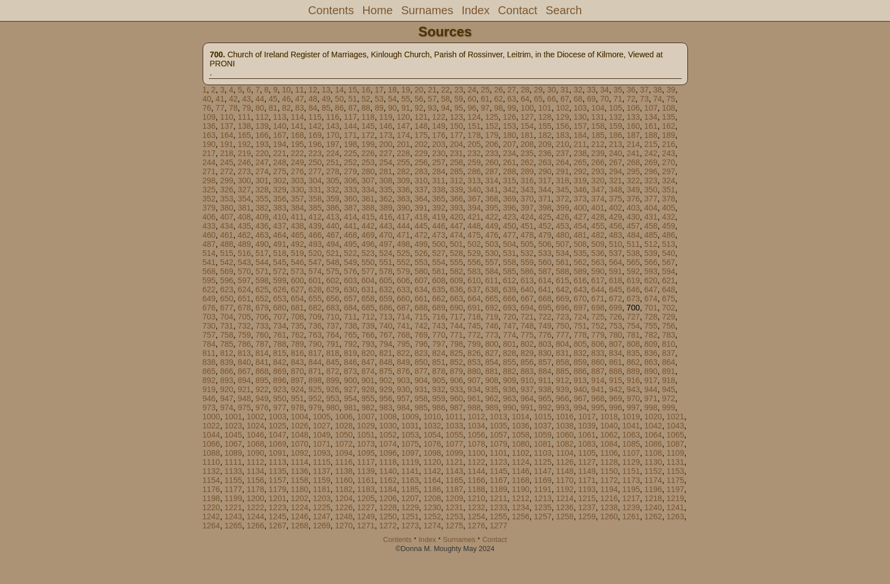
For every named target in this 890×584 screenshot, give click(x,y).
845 (332, 362)
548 (332, 262)
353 (226, 198)
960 (456, 398)
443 (385, 225)
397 (527, 207)
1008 (388, 416)
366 (456, 198)
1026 (299, 425)
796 (420, 343)
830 (544, 353)
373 (579, 198)
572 (279, 271)
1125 (543, 462)
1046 (255, 434)
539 (650, 253)
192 (244, 144)
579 (403, 271)
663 (456, 298)
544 (261, 262)
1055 (454, 434)
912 (562, 380)
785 (226, 343)
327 (244, 189)
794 (385, 343)
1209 (454, 498)
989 (491, 407)
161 (650, 126)
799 (474, 343)
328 (261, 189)
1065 (675, 434)
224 (332, 153)
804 (562, 343)
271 (209, 171)
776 (544, 334)
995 (597, 407)
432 (668, 216)
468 (350, 235)
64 (525, 98)
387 (350, 207)
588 (562, 271)
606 (403, 280)
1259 (586, 516)
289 (527, 171)
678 (244, 307)
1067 (233, 443)
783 (668, 334)
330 (297, 189)
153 (509, 126)
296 (650, 171)
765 (350, 334)
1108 (653, 452)
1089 (233, 452)
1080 (521, 443)
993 (562, 407)
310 (420, 180)
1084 (609, 443)
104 (597, 107)
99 (512, 107)
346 (579, 189)
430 (633, 216)
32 (578, 89)
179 (491, 135)
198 (350, 144)
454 (579, 225)
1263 (675, 516)
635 (438, 289)
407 (226, 216)
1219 (675, 498)
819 (350, 353)
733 (261, 325)
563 (597, 262)
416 (385, 216)
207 (509, 144)
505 (527, 244)
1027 (321, 425)
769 (420, 334)
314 (491, 180)
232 (474, 153)
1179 (277, 489)
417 (403, 216)
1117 (366, 462)
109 (209, 116)
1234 (521, 507)
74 (657, 98)
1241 (675, 507)
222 (297, 153)
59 (458, 98)
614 (544, 280)
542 (226, 262)
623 (226, 289)
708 (297, 316)
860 (597, 362)
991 (527, 407)
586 (527, 271)
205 (474, 144)
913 (579, 380)
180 (509, 135)
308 (385, 180)
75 (670, 98)
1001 (233, 416)
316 (527, 180)
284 (438, 171)
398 (544, 207)
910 (527, 380)
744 (456, 325)
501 (456, 244)
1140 (388, 471)
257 (438, 162)
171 (350, 135)
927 (350, 389)
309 (403, 180)
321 (615, 180)
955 (368, 398)
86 (339, 107)
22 (445, 89)
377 (650, 198)
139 (261, 126)
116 (332, 116)
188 (650, 135)
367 (474, 198)
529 (474, 253)
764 (332, 334)
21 (432, 89)
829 (527, 353)
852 (456, 362)
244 (209, 162)
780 (615, 334)
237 (562, 153)
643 (579, 289)
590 (597, 271)
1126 (565, 462)
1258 (565, 516)
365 (438, 198)
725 (597, 316)
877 (420, 371)
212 (597, 144)
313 (474, 180)
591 (615, 271)
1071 (321, 443)
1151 (631, 471)
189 (668, 135)
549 (350, 262)
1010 (432, 416)
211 (579, 144)
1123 (498, 462)
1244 (255, 516)
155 (544, 126)
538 (633, 253)
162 (668, 126)
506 (544, 244)
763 (314, 334)
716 (438, 316)
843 (297, 362)
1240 (653, 507)
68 (578, 98)
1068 (255, 443)
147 (403, 126)
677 (226, 307)
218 (226, 153)
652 (261, 298)
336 (403, 189)
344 (544, 189)
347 (597, 189)
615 (562, 280)
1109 (675, 452)
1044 (211, 434)
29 (538, 89)
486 (668, 235)
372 (562, 198)
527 (438, 253)
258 (456, 162)
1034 (476, 425)
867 (244, 371)
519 (297, 253)
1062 (609, 434)
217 (209, 153)
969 (615, 398)
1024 (255, 425)
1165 (454, 480)
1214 (565, 498)
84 (312, 107)
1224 (299, 507)
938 (544, 389)
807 (615, 343)
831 (562, 353)
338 (438, 189)
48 (312, 98)
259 (474, 162)
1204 (343, 498)
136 (209, 126)
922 (261, 389)
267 (615, 162)
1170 (565, 480)
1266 (255, 525)
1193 (586, 489)
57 (432, 98)
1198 (211, 498)
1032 (432, 425)
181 (527, 135)
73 (644, 98)
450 (509, 225)
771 (456, 334)
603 (350, 280)
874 (368, 371)
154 (527, 126)
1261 (631, 516)
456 (615, 225)
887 (597, 371)
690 (456, 307)
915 (615, 380)
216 (668, 144)
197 (332, 144)
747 (509, 325)
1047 (277, 434)
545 (279, 262)
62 (498, 98)
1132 (211, 471)
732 (244, 325)
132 (615, 116)
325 (209, 189)
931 (420, 389)
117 (350, 116)
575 (332, 271)
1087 (675, 443)
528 (456, 253)
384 (297, 207)
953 (332, 398)
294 (615, 171)
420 (456, 216)
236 (544, 153)
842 (279, 362)
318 (562, 180)
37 (644, 89)
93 (432, 107)
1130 (653, 462)
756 (668, 325)
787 (261, 343)
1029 (366, 425)
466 (314, 235)
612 (509, 280)
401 (597, 207)
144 (350, 126)
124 (474, 116)
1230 (432, 507)
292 (579, 171)
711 (350, 316)
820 (368, 353)
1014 (521, 416)
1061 (586, 434)
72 (631, 98)
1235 (543, 507)
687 (403, 307)
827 (491, 353)
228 (403, 153)
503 (491, 244)
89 (379, 107)
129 (562, 116)
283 (420, 171)
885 (562, 371)
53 (379, 98)
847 (368, 362)
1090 (255, 452)
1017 (586, 416)
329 (279, 189)
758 (226, 334)
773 (491, 334)
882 (509, 371)
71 (618, 98)
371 (544, 198)
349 (633, 189)
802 (527, 343)
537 (615, 253)
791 (332, 343)
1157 (277, 480)
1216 (609, 498)
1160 (343, 480)
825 (456, 353)
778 (579, 334)
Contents (331, 10)
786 (244, 343)
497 (385, 244)
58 (445, 98)
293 (597, 171)
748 (527, 325)
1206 (388, 498)
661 (420, 298)
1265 (233, 525)
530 (491, 253)
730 (209, 325)
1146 (521, 471)
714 (403, 316)
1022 (211, 425)
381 (244, 207)
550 (368, 262)
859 (579, 362)
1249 (366, 516)
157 (579, 126)
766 (368, 334)
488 (226, 244)
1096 (388, 452)
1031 (410, 425)
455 (597, 225)
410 (279, 216)
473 (438, 235)
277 (314, 171)
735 (297, 325)
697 (579, 307)
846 (350, 362)
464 (279, 235)
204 (456, 144)
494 (332, 244)
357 (297, 198)
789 (297, 343)
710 (332, 316)
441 (350, 225)
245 (226, 162)
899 (332, 380)
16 (366, 89)
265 (579, 162)
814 (261, 353)
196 (314, 144)
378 (668, 198)
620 (650, 280)
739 (368, 325)
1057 (498, 434)
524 (385, 253)
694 (527, 307)
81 (273, 107)
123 (456, 116)
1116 (343, 462)
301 (261, 180)
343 (527, 189)
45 (273, 98)
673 (633, 298)
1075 (410, 443)
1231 (454, 507)
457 (633, 225)
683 (332, 307)
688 (420, 307)
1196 (653, 489)
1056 (476, 434)
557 (491, 262)
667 (527, 298)
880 (474, 371)
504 (509, 244)
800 (491, 343)
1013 (498, 416)
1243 (233, 516)
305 (332, 180)
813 (244, 353)
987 (456, 407)
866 (226, 371)
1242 (211, 516)
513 (668, 244)
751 (579, 325)
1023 (233, 425)
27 (512, 89)
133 (633, 116)
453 (562, 225)
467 (332, 235)
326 (226, 189)
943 (633, 389)
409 (261, 216)
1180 (299, 489)
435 (244, 225)
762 (297, 334)
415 (368, 216)
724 (579, 316)
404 (650, 207)
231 (456, 153)
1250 (388, 516)
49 (326, 98)
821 (385, 353)
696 (562, 307)
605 (385, 280)
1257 (543, 516)
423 (509, 216)
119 (385, 116)
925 (314, 389)
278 (332, 171)
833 (597, 353)
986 (438, 407)
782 (650, 334)
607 (420, 280)
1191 (543, 489)
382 (261, 207)
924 (297, 389)
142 (314, 126)
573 (297, 271)
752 (597, 325)
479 (544, 235)
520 (314, 253)
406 (209, 216)
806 (597, 343)
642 (562, 289)
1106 (609, 452)
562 (579, 262)
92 (418, 107)
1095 (366, 452)
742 (420, 325)
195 (297, 144)
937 (527, 389)
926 (332, 389)
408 (244, 216)
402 (615, 207)
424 (527, 216)
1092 (299, 452)
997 (633, 407)
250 (314, 162)
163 (209, 135)
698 (597, 307)
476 (491, 235)
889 (633, 371)
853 (474, 362)
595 (209, 280)
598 (261, 280)
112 (261, 116)
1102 (521, 452)
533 (544, 253)
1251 (410, 516)
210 (562, 144)
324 (668, 180)
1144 (476, 471)
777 (562, 334)
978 (297, 407)
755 (650, 325)
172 (368, 135)
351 (668, 189)
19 (405, 89)
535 (579, 253)
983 (385, 407)
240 (615, 153)
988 (474, 407)
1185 (410, 489)
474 (456, 235)
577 (368, 271)
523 (368, 253)
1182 (343, 489)
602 (332, 280)
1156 (255, 480)
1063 (631, 434)
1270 (343, 525)
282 (403, 171)
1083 (586, 443)
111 (244, 116)
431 (650, 216)
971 (650, 398)
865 (209, 371)
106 (633, 107)
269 (650, 162)
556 (474, 262)
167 (279, 135)
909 (509, 380)
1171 (586, 480)
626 (279, 289)
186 (615, 135)
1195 (631, 489)
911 (544, 380)
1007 (366, 416)
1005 (321, 416)
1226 (343, 507)
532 (527, 253)
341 (491, 189)
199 (368, 144)
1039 (586, 425)
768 (403, 334)
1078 (476, 443)
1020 (653, 416)
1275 (454, 525)
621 (668, 280)
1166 (476, 480)
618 (615, 280)
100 (527, 107)
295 (633, 171)
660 (403, 298)
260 (491, 162)
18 (392, 89)
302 (279, 180)
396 (509, 207)
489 (244, 244)
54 (392, 98)
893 (226, 380)
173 (385, 135)
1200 (255, 498)
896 (279, 380)
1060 (565, 434)
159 (615, 126)
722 (544, 316)
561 (562, 262)
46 (286, 98)
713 (385, 316)
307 (368, 180)
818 (332, 353)
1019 (631, 416)
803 (544, 343)
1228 (388, 507)
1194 (609, 489)
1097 (410, 452)
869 (279, 371)
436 (261, 225)
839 (226, 362)
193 (261, 144)
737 (332, 325)
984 (403, 407)
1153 (675, 471)
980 (332, 407)
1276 (476, 525)
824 (438, 353)
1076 (432, 443)
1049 (321, 434)
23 (458, 89)
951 (297, 398)
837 (668, 353)
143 (332, 126)
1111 (233, 462)
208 (527, 144)
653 (279, 298)
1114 (299, 462)
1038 (565, 425)
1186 (432, 489)
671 (597, 298)
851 (438, 362)
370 (527, 198)
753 (615, 325)
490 (261, 244)
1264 (211, 525)
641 (544, 289)
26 (498, 89)
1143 (454, 471)
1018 (609, 416)
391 (420, 207)
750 (562, 325)
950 (279, 398)
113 (279, 116)
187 (633, 135)
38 (657, 89)
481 (579, 235)
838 (209, 362)
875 (385, 371)
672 (615, 298)
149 (438, 126)
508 (579, 244)
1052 (388, 434)
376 (633, 198)
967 (579, 398)
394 (474, 207)
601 (314, 280)
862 (633, 362)
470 (385, 235)
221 (279, 153)
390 (403, 207)
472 (420, 235)
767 (385, 334)
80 (260, 107)
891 (668, 371)
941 (597, 389)
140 (279, 126)
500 (438, 244)
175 (420, 135)
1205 (366, 498)
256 (420, 162)
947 (226, 398)
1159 (321, 480)
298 (209, 180)
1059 (543, 434)
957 (403, 398)
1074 (388, 443)
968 (597, 398)
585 (509, 271)
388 (368, 207)
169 (314, 135)
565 (633, 262)
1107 (631, 452)
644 (597, 289)
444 (403, 225)
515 (226, 253)
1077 (454, 443)
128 (544, 116)
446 (438, 225)
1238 (609, 507)
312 (456, 180)
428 (597, 216)
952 (314, 398)
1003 (277, 416)
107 (650, 107)
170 (332, 135)
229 (420, 153)
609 (456, 280)
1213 (543, 498)
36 (631, 89)
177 (456, 135)
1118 (388, 462)
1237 (586, 507)
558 (509, 262)
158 (597, 126)
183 (562, 135)
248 (279, 162)
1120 (432, 462)
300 (244, 180)
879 (456, 371)
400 (579, 207)
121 (420, 116)
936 (509, 389)
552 (403, 262)
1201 (277, 498)
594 (668, 271)
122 (438, 116)
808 (633, 343)
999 (668, 407)
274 (261, 171)
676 (209, 307)
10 (286, 89)
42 (233, 98)
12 (312, 89)
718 (474, 316)
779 (597, 334)
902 (385, 380)
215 (650, 144)
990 (509, 407)
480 (562, 235)
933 (456, 389)
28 (525, 89)
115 (314, 116)
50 (339, 98)
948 (244, 398)
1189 (498, 489)
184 (579, 135)
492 (297, 244)
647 (650, 289)
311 (438, 180)
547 (314, 262)
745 (474, 325)
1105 (586, 452)
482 (597, 235)
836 (650, 353)
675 (668, 298)
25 (485, 89)
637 (474, 289)
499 (420, 244)
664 (474, 298)
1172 (609, 480)
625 (261, 289)
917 (650, 380)
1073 (366, 443)
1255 (498, 516)
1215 (586, 498)
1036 (521, 425)
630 (350, 289)
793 (368, 343)
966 (562, 398)
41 (220, 98)
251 (332, 162)
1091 (277, 452)
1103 (543, 452)
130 (579, 116)
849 (403, 362)
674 (650, 298)
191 (226, 144)
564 (615, 262)
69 (591, 98)
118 (368, 116)
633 (403, 289)
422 (491, 216)
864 (668, 362)
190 (209, 144)
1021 (675, 416)
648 (668, 289)
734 (279, 325)
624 (244, 289)
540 (668, 253)
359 (332, 198)
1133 (233, 471)
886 (579, 371)
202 (420, 144)
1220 (211, 507)
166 (261, 135)
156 (562, 126)
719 (491, 316)
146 (385, 126)
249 (297, 162)
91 (405, 107)
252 (350, 162)
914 (597, 380)
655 (314, 298)
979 (314, 407)
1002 (255, 416)
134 (650, 116)
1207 (410, 498)
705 (244, 316)
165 (244, 135)
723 (562, 316)
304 (314, 180)
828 (509, 353)
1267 (277, 525)
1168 (521, 480)
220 (261, 153)
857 (544, 362)
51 (352, 98)
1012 (476, 416)
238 (579, 153)
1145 (498, 471)
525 (403, 253)
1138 (343, 471)
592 (633, 271)
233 (491, 153)
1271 (366, 525)
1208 (432, 498)
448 (474, 225)
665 (491, 298)
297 (668, 171)
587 (544, 271)
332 (332, 189)
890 (650, 371)
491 (279, 244)
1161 (366, 480)
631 (368, 289)
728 (650, 316)
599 (279, 280)
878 (438, 371)
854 (491, 362)
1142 (432, 471)
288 (509, 171)
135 (668, 116)
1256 (521, 516)
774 (509, 334)
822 (403, 353)
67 (564, 98)
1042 (653, 425)
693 (509, 307)
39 (670, 89)
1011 (454, 416)
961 (474, 398)
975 (244, 407)
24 (472, 89)
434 (226, 225)
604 (368, 280)
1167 (498, 480)
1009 (410, 416)
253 (368, 162)
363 (403, 198)
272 (226, 171)
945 (668, 389)
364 (420, 198)
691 (474, 307)
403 (633, 207)
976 (261, 407)
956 (385, 398)
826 (474, 353)
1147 (543, 471)
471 (403, 235)
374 (597, 198)
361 (368, 198)
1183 (366, 489)
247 (261, 162)
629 (332, 289)
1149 (586, 471)
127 (527, 116)
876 (403, 371)
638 (491, 289)
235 (527, 153)
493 (314, 244)
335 (385, 189)
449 (491, 225)
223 (314, 153)
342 (509, 189)
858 (562, 362)
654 (297, 298)
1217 (631, 498)
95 (458, 107)
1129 (631, 462)
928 (368, 389)
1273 (410, 525)
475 (474, 235)
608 (438, 280)
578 (385, 271)
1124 (521, 462)
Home (377, 10)
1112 (255, 462)
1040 (609, 425)
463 (261, 235)
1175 (675, 480)
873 (350, 371)
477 (509, 235)
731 (226, 325)
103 (580, 107)
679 (261, 307)
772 (474, 334)
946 (209, 398)
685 (368, 307)
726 (615, 316)
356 (279, 198)
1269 (321, 525)
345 (562, 189)
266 (597, 162)
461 (226, 235)
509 (597, 244)
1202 (299, 498)
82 (286, 107)
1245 (277, 516)
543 (244, 262)
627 (297, 289)
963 (509, 398)
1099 (454, 452)
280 (368, 171)
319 (579, 180)
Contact (517, 10)
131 (597, 116)
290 (544, 171)
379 (209, 207)
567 (668, 262)
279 (350, 171)
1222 (255, 507)
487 (209, 244)
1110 (211, 462)
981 (350, 407)
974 (226, 407)
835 (633, 353)
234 (509, 153)
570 (244, 271)
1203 (321, 498)
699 (615, 307)
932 (438, 389)
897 (297, 380)
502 (474, 244)
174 (403, 135)
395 (491, 207)
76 (207, 107)
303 (297, 180)
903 (403, 380)
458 (650, 225)
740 (385, 325)
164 (226, 135)
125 (491, 116)
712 (368, 316)
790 (314, 343)
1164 (432, 480)
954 (350, 398)
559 (527, 262)
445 (420, 225)
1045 (233, 434)
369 (509, 198)
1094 (343, 452)
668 (544, 298)
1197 (675, 489)
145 (368, 126)
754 (633, 325)
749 (544, 325)
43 (246, 98)
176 (438, 135)
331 (314, 189)
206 (491, 144)
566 (650, 262)
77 (220, 107)
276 (297, 171)
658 (368, 298)
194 (279, 144)
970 (633, 398)
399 (562, 207)
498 (403, 244)
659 (385, 298)
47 (299, 98)
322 (633, 180)
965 (544, 398)
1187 (454, 489)
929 (385, 389)
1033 (454, 425)
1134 (255, 471)
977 (279, 407)
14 (339, 89)
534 (562, 253)
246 (244, 162)
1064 (653, 434)
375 (615, 198)
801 (509, 343)
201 (403, 144)
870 (297, 371)
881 (491, 371)
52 (366, 98)
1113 (277, 462)
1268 (299, 525)
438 (297, 225)
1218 (653, 498)
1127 (586, 462)
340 (474, 189)
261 (509, 162)
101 (544, 107)
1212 (521, 498)
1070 (299, 443)
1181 (321, 489)
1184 (388, 489)
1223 (277, 507)
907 (474, 380)
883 (527, 371)
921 (244, 389)
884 (544, 371)
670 (579, 298)
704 (226, 316)
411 (297, 216)
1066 (211, 443)
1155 (233, 480)
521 (332, 253)
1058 (521, 434)
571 (261, 271)
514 (209, 253)
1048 (299, 434)
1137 (321, 471)
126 (509, 116)
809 (650, 343)
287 (491, 171)
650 (226, 298)
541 (209, 262)
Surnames (427, 10)
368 (491, 198)
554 (438, 262)
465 (297, 235)
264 (562, 162)
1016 (565, 416)
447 (456, 225)
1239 (631, 507)
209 (544, 144)
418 (420, 216)
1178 (255, 489)
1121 (454, 462)
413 (332, 216)
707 (279, 316)
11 (299, 89)
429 (615, 216)
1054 (432, 434)
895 (261, 380)
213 (615, 144)
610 (474, 280)
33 (591, 89)
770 (438, 334)
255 (403, 162)
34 (604, 89)
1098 (432, 452)
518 (279, 253)
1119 (410, 462)
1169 (543, 480)
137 (226, 126)
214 (633, 144)
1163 (410, 480)
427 (579, 216)
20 (418, 89)
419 (438, 216)
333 (350, 189)
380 (226, 207)
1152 (653, 471)
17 (379, 89)
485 (650, 235)
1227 (366, 507)
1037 (543, 425)
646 (633, 289)
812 (226, 353)
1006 (343, 416)
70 (604, 98)
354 (244, 198)
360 (350, 198)
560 (544, 262)
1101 (498, 452)
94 (445, 107)
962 (491, 398)
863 (650, 362)
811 (209, 353)
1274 (432, 525)
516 (244, 253)
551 (385, 262)
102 (562, 107)
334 (368, 189)
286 (474, 171)
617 (597, 280)
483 (615, 235)
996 (615, 407)
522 (350, 253)
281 (385, 171)
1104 (565, 452)
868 (261, 371)
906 (456, 380)
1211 (498, 498)
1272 (388, 525)
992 (544, 407)
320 (597, 180)
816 (297, 353)
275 (279, 171)
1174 (653, 480)
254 (385, 162)
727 (633, 316)
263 (544, 162)
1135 (277, 471)
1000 (211, 416)
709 (314, 316)
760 (261, 334)
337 (420, 189)
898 (314, 380)
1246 (299, 516)
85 (326, 107)
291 (562, 171)
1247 (321, 516)
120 (403, 116)
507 (562, 244)
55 (405, 98)
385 (314, 207)
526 (420, 253)
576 (350, 271)
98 (498, 107)
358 (314, 198)
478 (527, 235)
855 (509, 362)
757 (209, 334)
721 (527, 316)
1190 (521, 489)
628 (314, 289)
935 (491, 389)
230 (438, 153)
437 (279, 225)
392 (438, 207)
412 (314, 216)
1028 (343, 425)
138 (244, 126)
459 (668, 225)
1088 (211, 452)
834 (615, 353)
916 (633, 380)
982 (368, 407)
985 (420, 407)
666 (509, 298)
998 (650, 407)
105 (615, 107)
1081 (543, 443)
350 (650, 189)
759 (244, 334)
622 (209, 289)
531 (509, 253)
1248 (343, 516)
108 (668, 107)
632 (385, 289)
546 (297, 262)
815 (279, 353)
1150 (609, 471)
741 (403, 325)
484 (633, 235)
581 (438, 271)
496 (368, 244)
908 (491, 380)
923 (279, 389)
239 (597, 153)
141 (297, 126)
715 (420, 316)
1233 (498, 507)
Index (475, 10)
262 (527, 162)
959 (438, 398)
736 (314, 325)
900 (350, 380)
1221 (233, 507)
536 (597, 253)
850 (420, 362)
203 (438, 144)
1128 (609, 462)
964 (527, 398)
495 (350, 244)
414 (350, 216)
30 (551, 89)
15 (353, 89)
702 (668, 307)
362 (385, 198)
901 (368, 380)
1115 (321, 462)
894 (244, 380)
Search (563, 10)
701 (650, 307)
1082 (565, 443)
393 (456, 207)
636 (456, 289)
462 (244, 235)
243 (668, 153)
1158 (299, 480)
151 (474, 126)
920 (226, 389)
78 (233, 107)
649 (209, 298)
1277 (498, 525)
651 (244, 298)
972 (668, 398)
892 (209, 380)
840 (244, 362)
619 (633, 280)
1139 (366, 471)
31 (564, 89)
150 (456, 126)
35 (618, 89)
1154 (211, 480)
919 (209, 389)
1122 (476, 462)
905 (438, 380)
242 (650, 153)
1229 (410, 507)
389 (385, 207)
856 (527, 362)
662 (438, 298)
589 (579, 271)
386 (332, 207)
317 (544, 180)
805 (579, 343)
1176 (211, 489)
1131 (675, 462)
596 (226, 280)
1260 (609, 516)
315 (509, 180)
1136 (299, 471)
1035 (498, 425)
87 (352, 107)
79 (246, 107)
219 (244, 153)
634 (420, 289)
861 (615, 362)
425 (544, 216)
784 (209, 343)
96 (472, 107)
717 (456, 316)
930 (403, 389)
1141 (410, 471)
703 (209, 316)
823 (420, 353)
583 (474, 271)
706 (261, 316)
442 (368, 225)
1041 (631, 425)
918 (668, 380)
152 (491, 126)
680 (279, 307)
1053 (410, 434)
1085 (631, 443)
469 (368, 235)
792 (350, 343)
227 (385, 153)
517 (261, 253)
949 (261, 398)
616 (579, 280)
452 (544, 225)
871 (314, 371)
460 (209, 235)
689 (438, 307)
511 (633, 244)
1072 (343, 443)
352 (209, 198)
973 (209, 407)
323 (650, 180)
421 (474, 216)
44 (260, 98)
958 (420, 398)
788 (279, 343)
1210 (476, 498)
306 (350, 180)
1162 (388, 480)
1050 (343, 434)
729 (668, 316)
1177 (233, 489)
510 (615, 244)
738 (350, 325)
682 (314, 307)
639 (509, 289)
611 (491, 280)
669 (562, 298)
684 (350, 307)
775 (527, 334)
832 (579, 353)
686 (385, 307)
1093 (321, 452)
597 (244, 280)
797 (438, 343)
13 (326, 89)
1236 (565, 507)
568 (209, 271)
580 (420, 271)
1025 (277, 425)
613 (527, 280)
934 (474, 389)
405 (668, 207)
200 (385, 144)
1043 (675, 425)
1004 (299, 416)
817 (314, 353)
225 (350, 153)
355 (261, 198)
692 (491, 307)
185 (597, 135)
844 (314, 362)
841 (261, 362)
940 (579, 389)
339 (456, 189)
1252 (432, 516)
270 (668, 162)
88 (366, 107)
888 (615, 371)
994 (579, 407)
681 (297, 307)
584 (491, 271)
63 (512, 98)
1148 (565, 471)
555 (456, 262)
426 (562, 216)
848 (385, 362)
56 (418, 98)
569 (226, 271)
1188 (476, 489)
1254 (476, 516)
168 (297, 135)
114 (297, 116)
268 (633, 162)
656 (332, 298)
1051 (366, 434)
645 (615, 289)
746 (491, 325)
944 (650, 389)
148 (420, 126)
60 (472, 98)
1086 (653, 443)
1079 (498, 443)
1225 (321, 507)
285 (456, 171)
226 (368, 153)
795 (403, 343)
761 (279, 334)
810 (668, 343)
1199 (233, 498)
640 (527, 289)
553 (420, 262)
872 (332, 371)
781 (633, 334)
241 (633, 153)
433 (209, 225)
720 (509, 316)
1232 (476, 507)
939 (562, 389)
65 (538, 98)
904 (420, 380)
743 (438, 325)
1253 (454, 516)
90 (392, 107)
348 (615, 189)
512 (650, 244)
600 (297, 280)
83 (299, 107)
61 (485, 98)
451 (527, 225)
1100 (476, 452)
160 (633, 126)
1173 (631, 480)
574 (314, 271)
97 (485, 107)
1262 (653, 516)
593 (650, 271)
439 (314, 225)
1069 (277, 443)
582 (456, 271)
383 (279, 207)
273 (244, 171)
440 (332, 225)
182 (544, 135)
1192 (565, 489)
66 (551, 98)
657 (350, 298)
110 (226, 116)
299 (226, 180)
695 (544, 307)
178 (474, 135)
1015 (543, 416)
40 (207, 98)
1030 (388, 425)
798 (456, 343)
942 (615, 389)
